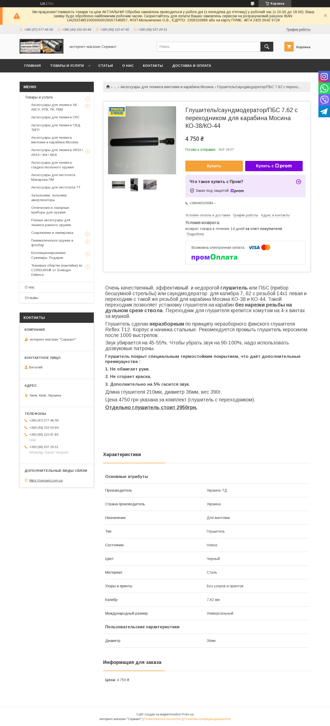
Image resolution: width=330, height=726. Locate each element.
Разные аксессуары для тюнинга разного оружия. (51, 222)
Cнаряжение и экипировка (52, 233)
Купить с (274, 166)
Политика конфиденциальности (207, 719)
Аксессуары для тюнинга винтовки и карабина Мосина (166, 87)
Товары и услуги (67, 66)
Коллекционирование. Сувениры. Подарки (48, 255)
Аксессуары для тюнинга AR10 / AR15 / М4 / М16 (57, 152)
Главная (32, 66)
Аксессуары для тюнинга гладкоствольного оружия (52, 165)
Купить (214, 166)
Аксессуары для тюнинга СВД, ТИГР (56, 127)
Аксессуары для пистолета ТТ (55, 187)
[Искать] (266, 47)
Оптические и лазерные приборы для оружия (50, 210)
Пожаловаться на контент (163, 719)
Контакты (153, 66)
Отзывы (31, 298)
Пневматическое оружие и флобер (52, 242)
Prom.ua (188, 714)
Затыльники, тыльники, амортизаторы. (49, 197)
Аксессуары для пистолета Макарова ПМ (53, 177)
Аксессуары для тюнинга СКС (55, 117)
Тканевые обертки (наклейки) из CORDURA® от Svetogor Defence (56, 270)
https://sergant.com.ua (46, 480)
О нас (128, 66)
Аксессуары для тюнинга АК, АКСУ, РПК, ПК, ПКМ (54, 107)
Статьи (105, 66)
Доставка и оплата (191, 66)
